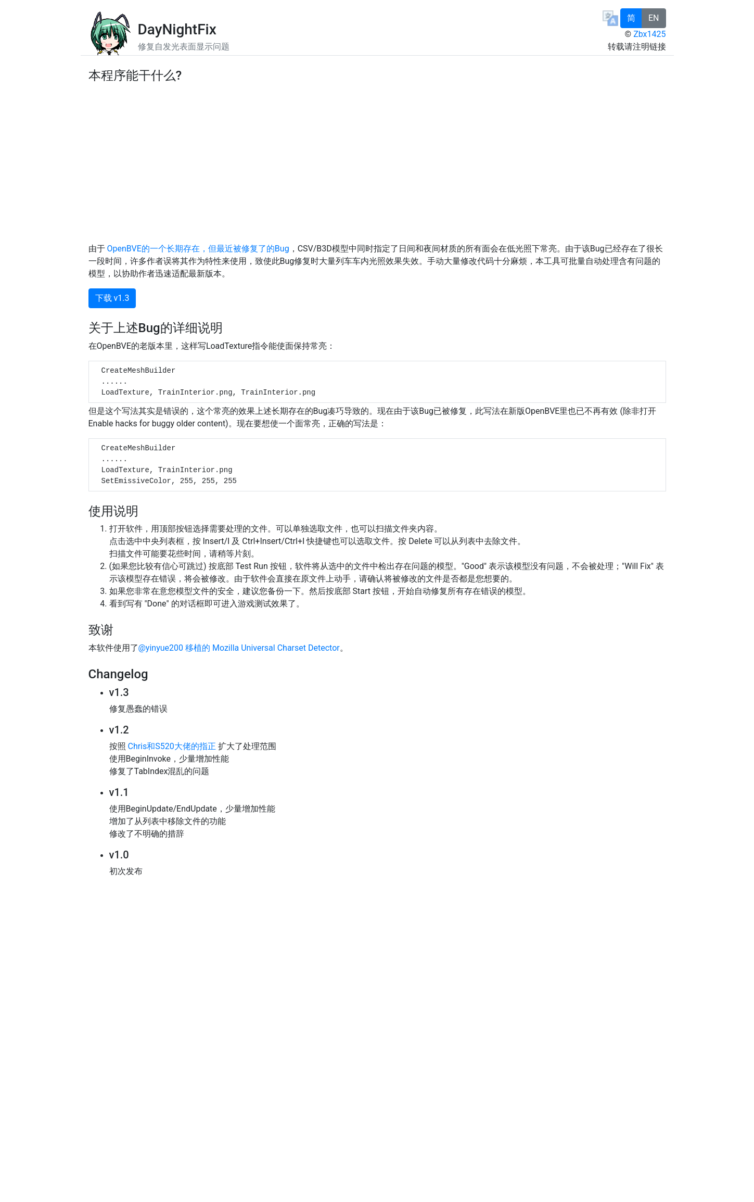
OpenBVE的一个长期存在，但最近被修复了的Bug (198, 249)
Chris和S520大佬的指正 (171, 746)
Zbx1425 (649, 34)
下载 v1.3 (112, 298)
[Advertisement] (377, 161)
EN (653, 18)
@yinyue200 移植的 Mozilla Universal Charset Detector (239, 648)
